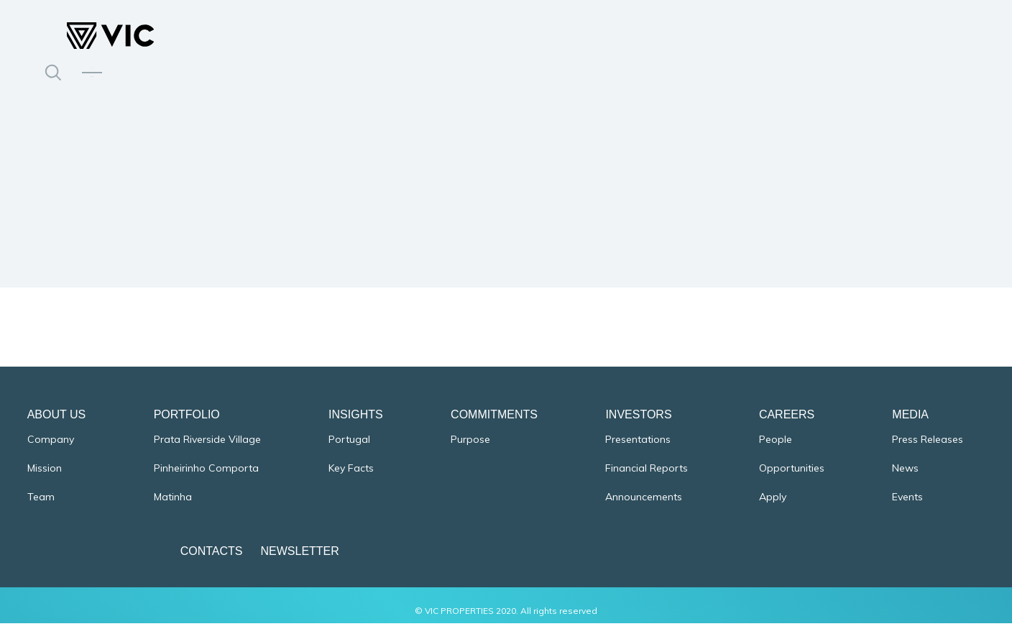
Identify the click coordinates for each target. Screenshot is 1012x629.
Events (906, 503)
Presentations (638, 445)
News (904, 473)
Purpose (470, 445)
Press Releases (926, 445)
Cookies (783, 556)
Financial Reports (648, 473)
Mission (46, 473)
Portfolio (188, 420)
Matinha (174, 503)
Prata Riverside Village (208, 445)
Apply (771, 503)
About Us (58, 420)
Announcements (643, 503)
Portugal (350, 445)
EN (92, 81)
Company (52, 445)
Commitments (494, 420)
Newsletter (255, 557)
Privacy (840, 556)
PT (92, 64)
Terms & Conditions (925, 556)
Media (909, 420)
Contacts (167, 557)
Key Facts (351, 473)
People (774, 445)
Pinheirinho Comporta (207, 473)
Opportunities (790, 473)
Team (42, 503)
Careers (785, 420)
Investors (638, 420)
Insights (356, 420)
